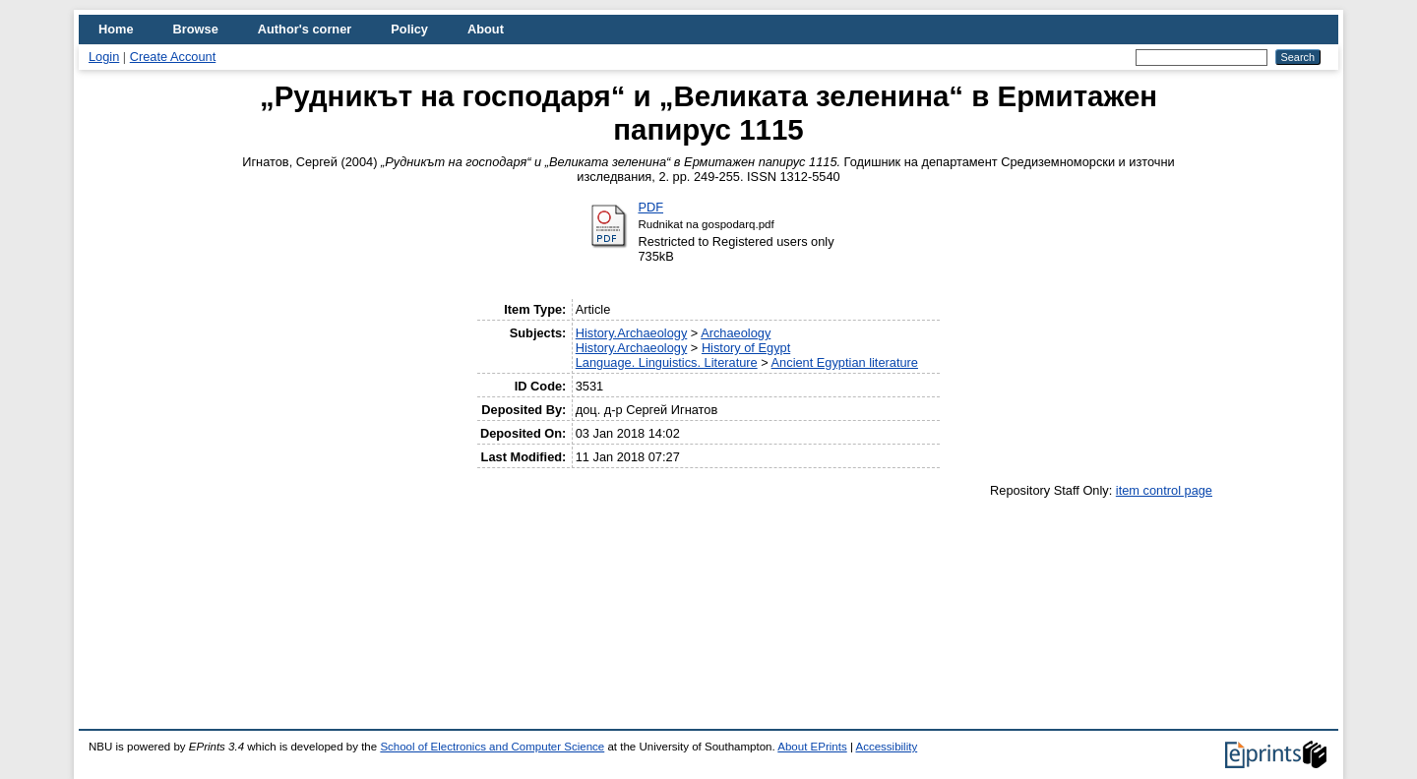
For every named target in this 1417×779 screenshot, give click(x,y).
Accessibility (886, 746)
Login (104, 56)
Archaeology (735, 333)
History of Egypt (746, 347)
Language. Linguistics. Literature (667, 362)
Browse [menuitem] (195, 29)
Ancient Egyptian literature (844, 362)
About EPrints (811, 746)
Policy (409, 29)
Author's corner (304, 29)
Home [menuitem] (116, 29)
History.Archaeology (632, 333)
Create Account (173, 56)
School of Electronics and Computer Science (492, 746)
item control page (1164, 490)
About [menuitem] (485, 29)
